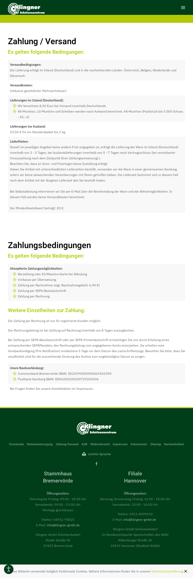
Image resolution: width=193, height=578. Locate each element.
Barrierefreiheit (174, 444)
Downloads (16, 444)
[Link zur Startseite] (96, 428)
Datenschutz (139, 444)
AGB (84, 444)
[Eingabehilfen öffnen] (8, 569)
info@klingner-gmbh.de (63, 525)
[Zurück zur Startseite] (26, 9)
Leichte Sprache (96, 454)
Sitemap (155, 444)
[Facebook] (96, 463)
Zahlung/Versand (67, 444)
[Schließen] (185, 571)
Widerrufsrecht (100, 444)
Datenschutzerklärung (167, 571)
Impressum (120, 444)
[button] (183, 7)
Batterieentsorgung (40, 444)
